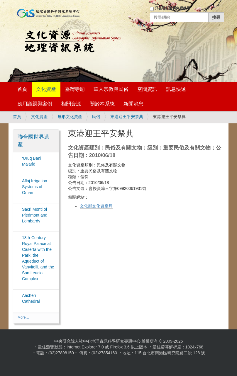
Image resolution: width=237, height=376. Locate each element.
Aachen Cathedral (31, 298)
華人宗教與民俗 (111, 89)
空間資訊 (147, 89)
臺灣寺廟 (75, 89)
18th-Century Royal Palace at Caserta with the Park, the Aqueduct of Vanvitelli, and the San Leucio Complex (38, 258)
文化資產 (46, 89)
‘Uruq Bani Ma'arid (31, 161)
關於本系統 (102, 104)
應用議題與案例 (34, 104)
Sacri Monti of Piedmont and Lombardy (34, 215)
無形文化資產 (69, 116)
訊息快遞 (176, 89)
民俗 (96, 116)
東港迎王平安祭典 (126, 116)
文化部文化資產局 (96, 206)
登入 (142, 25)
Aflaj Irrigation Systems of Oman (34, 186)
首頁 (22, 89)
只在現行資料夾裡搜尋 (172, 8)
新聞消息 (133, 104)
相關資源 (71, 104)
